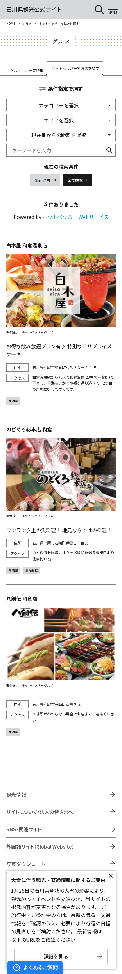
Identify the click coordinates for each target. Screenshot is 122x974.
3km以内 (42, 180)
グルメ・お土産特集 (26, 70)
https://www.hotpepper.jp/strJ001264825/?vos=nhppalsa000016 (61, 500)
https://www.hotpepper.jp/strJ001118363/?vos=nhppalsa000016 (61, 323)
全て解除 (75, 180)
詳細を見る (55, 956)
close (111, 876)
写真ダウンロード (26, 863)
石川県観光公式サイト (34, 9)
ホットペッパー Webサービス (76, 216)
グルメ (27, 23)
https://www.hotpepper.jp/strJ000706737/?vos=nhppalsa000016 (61, 665)
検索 (109, 150)
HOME (10, 23)
